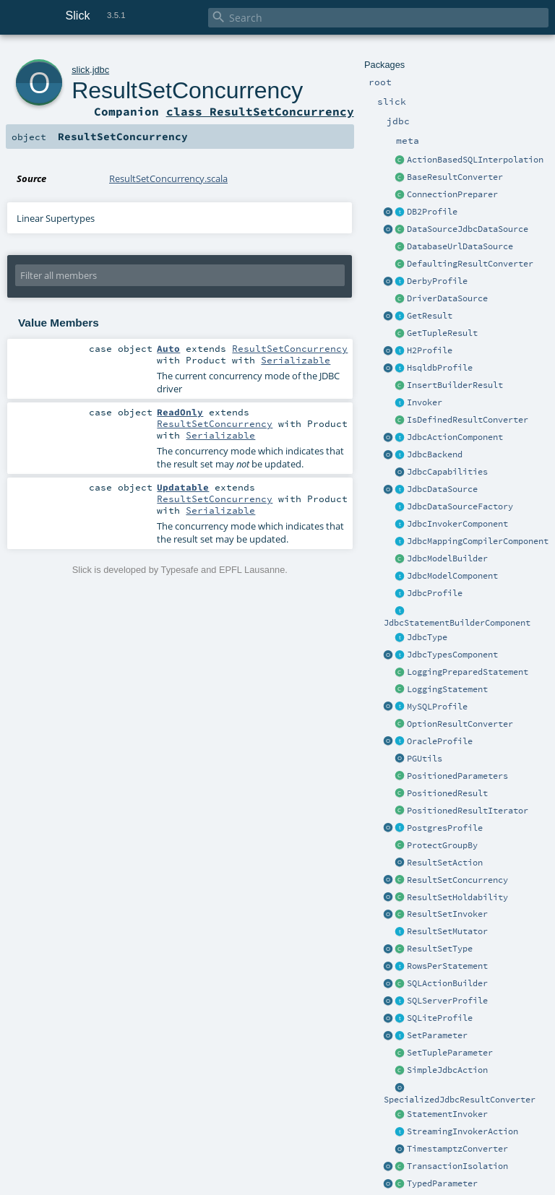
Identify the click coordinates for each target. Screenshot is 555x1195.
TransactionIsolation (457, 1166)
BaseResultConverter (455, 177)
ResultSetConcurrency (457, 880)
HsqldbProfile (440, 368)
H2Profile (429, 350)
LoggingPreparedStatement (467, 672)
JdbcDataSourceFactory (460, 506)
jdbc (100, 69)
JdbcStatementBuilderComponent (457, 623)
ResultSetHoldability (457, 897)
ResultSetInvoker (447, 914)
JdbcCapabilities (447, 472)
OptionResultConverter (460, 724)
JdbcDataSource (442, 489)
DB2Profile (432, 212)
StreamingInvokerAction (462, 1131)
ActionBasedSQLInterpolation (475, 160)
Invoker (424, 402)
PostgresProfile (445, 828)
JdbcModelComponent (452, 576)
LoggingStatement (447, 689)
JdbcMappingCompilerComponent (477, 541)
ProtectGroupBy (442, 845)
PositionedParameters (457, 776)
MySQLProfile (437, 707)
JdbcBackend (434, 454)
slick (81, 69)
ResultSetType (440, 949)
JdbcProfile (434, 593)
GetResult (429, 316)
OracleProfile (440, 741)
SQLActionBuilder (447, 983)
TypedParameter (442, 1183)
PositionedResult (447, 793)
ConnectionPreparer (452, 194)
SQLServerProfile (447, 1001)
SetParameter (437, 1035)
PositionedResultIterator (467, 811)
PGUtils (424, 759)
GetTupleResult (442, 333)
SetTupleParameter (450, 1053)
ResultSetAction (445, 863)
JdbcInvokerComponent (457, 524)
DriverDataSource (447, 298)
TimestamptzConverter (457, 1149)
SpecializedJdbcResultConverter (459, 1100)
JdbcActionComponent (455, 437)
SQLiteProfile (440, 1018)
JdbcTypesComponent (452, 655)
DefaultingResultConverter (470, 264)
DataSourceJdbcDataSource (467, 229)
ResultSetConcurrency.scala (168, 178)
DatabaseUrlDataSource (460, 246)
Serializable (295, 360)
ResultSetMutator (447, 931)
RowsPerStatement (447, 966)
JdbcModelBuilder (447, 558)
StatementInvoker (447, 1114)
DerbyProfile (437, 281)
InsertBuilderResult (455, 385)
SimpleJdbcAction (447, 1070)
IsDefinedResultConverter (467, 420)
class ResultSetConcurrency (260, 111)
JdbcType (427, 637)
